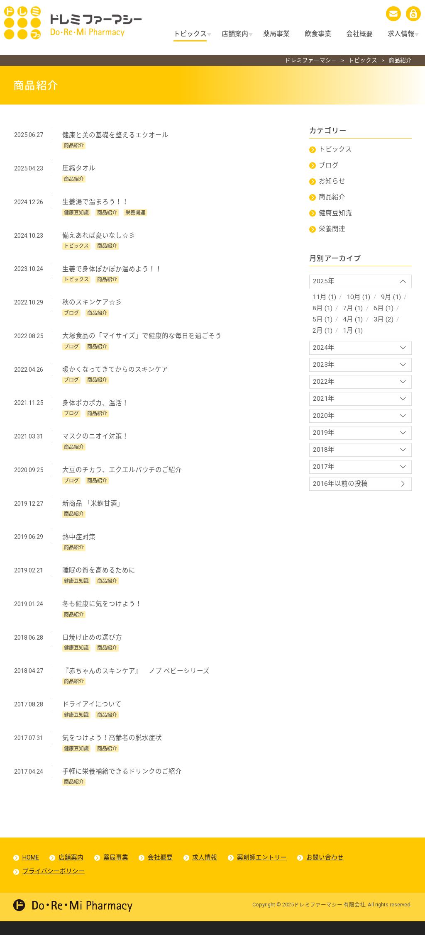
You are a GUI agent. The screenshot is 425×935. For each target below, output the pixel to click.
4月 (349, 322)
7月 (349, 310)
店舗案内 (71, 869)
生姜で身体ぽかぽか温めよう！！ (112, 269)
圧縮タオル (79, 166)
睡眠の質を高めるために (99, 577)
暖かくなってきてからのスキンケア (116, 371)
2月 (318, 334)
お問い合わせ (328, 869)
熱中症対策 (79, 543)
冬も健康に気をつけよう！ (102, 611)
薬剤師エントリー (265, 869)
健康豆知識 (335, 212)
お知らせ (332, 179)
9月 (387, 298)
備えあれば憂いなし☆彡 (99, 235)
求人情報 (207, 869)
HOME (31, 869)
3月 (380, 322)
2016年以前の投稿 (340, 494)
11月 (320, 298)
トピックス (335, 147)
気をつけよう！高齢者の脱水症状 (112, 748)
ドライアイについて (92, 714)
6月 (380, 310)
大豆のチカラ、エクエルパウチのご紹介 (122, 474)
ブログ (329, 163)
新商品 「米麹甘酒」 (93, 509)
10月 (354, 298)
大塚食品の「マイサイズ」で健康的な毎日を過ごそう (142, 337)
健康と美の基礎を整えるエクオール (116, 132)
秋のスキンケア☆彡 (92, 303)
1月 (349, 334)
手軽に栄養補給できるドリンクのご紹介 (122, 782)
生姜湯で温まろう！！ (96, 200)
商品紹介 (332, 196)
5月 (318, 322)
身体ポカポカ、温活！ (96, 406)
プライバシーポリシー (54, 884)
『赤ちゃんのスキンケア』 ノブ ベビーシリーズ (136, 680)
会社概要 (162, 869)
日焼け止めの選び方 (92, 646)
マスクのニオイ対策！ (96, 440)
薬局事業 (117, 869)
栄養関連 (332, 228)
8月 (318, 310)
